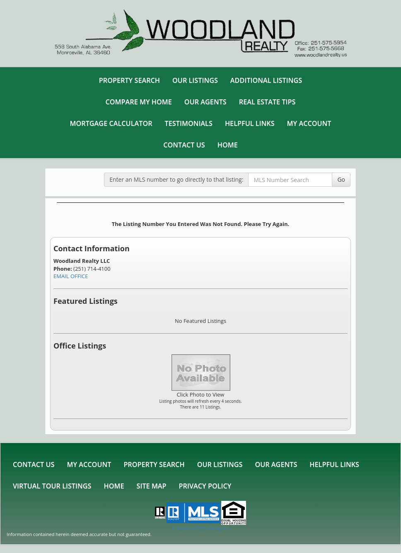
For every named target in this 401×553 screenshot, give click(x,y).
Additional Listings (266, 80)
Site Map (152, 485)
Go (341, 179)
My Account (309, 123)
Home (227, 144)
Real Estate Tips (267, 101)
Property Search (129, 80)
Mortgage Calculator (111, 123)
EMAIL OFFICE (70, 276)
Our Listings (195, 80)
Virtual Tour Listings (52, 485)
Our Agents (205, 101)
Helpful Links (250, 123)
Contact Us (184, 144)
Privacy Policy (205, 485)
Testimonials (189, 123)
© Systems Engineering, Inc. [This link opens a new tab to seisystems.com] (200, 528)
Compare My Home (139, 101)
